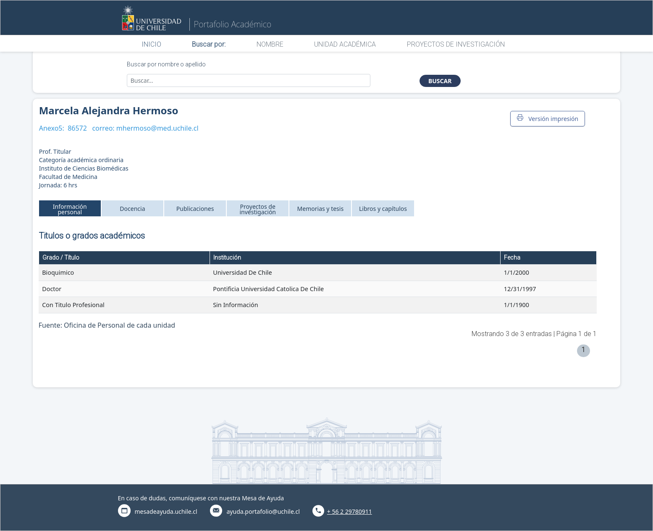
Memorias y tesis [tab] (320, 209)
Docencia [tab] (132, 209)
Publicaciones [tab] (195, 209)
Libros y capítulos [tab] (383, 209)
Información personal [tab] (70, 209)
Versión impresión (547, 118)
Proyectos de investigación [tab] (257, 209)
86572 (77, 128)
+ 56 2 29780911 (349, 511)
